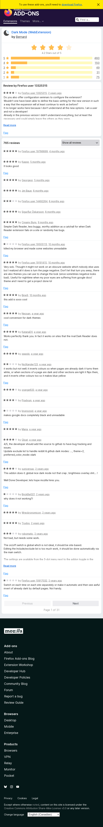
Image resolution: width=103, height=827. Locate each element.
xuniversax (28, 468)
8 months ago (41, 190)
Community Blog (15, 683)
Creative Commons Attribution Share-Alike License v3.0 (35, 808)
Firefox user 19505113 (34, 244)
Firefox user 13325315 (34, 93)
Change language (14, 814)
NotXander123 (30, 364)
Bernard (21, 37)
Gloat (25, 439)
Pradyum (27, 400)
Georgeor (27, 180)
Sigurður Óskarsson (33, 211)
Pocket (9, 775)
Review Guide (13, 702)
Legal (35, 798)
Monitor (9, 769)
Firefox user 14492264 (35, 201)
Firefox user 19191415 (34, 262)
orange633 (28, 389)
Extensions (10, 21)
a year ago (38, 313)
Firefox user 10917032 (34, 580)
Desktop (10, 720)
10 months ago (56, 244)
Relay (8, 763)
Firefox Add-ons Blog (19, 658)
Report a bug (13, 696)
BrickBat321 (28, 494)
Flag (5, 132)
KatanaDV (27, 331)
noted (35, 804)
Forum (8, 690)
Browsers (10, 750)
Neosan (26, 313)
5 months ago (38, 161)
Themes (25, 21)
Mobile (9, 726)
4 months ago (57, 151)
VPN (7, 757)
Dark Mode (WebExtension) (31, 32)
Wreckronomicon (31, 512)
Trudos (26, 523)
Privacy (8, 798)
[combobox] (87, 19)
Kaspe (25, 161)
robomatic (27, 533)
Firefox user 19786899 (35, 151)
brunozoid (27, 410)
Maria (25, 429)
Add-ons (10, 646)
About (8, 652)
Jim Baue (27, 190)
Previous (27, 603)
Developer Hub (14, 671)
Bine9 (25, 295)
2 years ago (55, 93)
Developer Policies (17, 677)
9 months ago (45, 222)
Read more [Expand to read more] (9, 125)
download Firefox (72, 4)
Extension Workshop (18, 665)
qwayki (26, 353)
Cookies (22, 798)
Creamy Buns (29, 222)
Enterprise (11, 733)
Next (76, 603)
